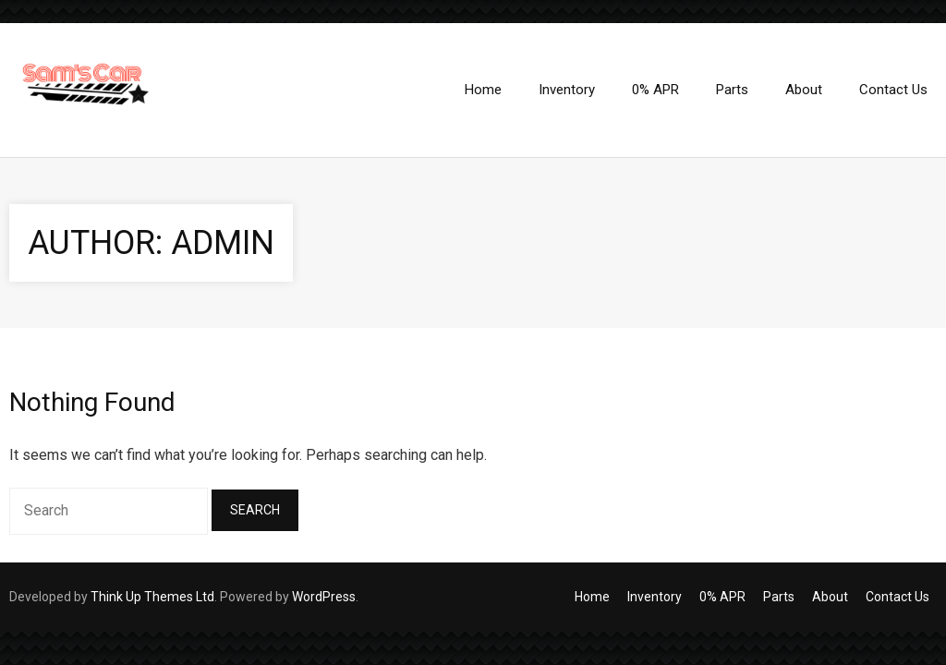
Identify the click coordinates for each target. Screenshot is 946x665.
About (830, 596)
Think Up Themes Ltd (152, 596)
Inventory (654, 596)
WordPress (324, 596)
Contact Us (897, 596)
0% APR (722, 596)
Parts (778, 596)
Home (592, 596)
